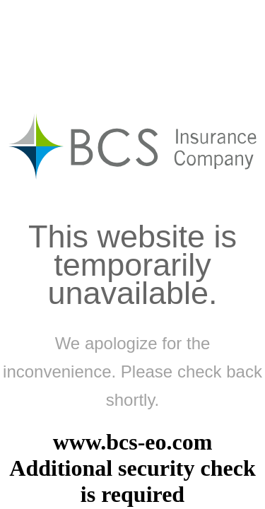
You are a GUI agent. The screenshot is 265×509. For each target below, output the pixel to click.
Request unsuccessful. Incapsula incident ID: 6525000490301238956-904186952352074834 (132, 254)
